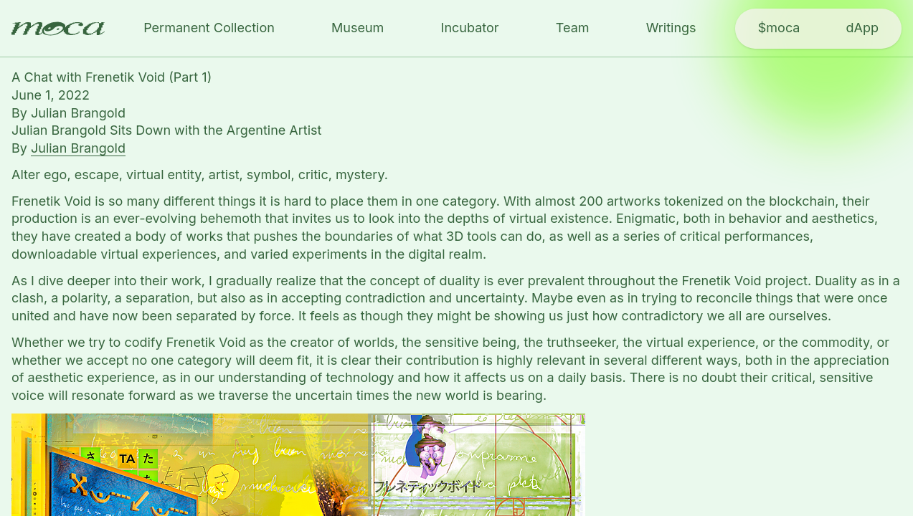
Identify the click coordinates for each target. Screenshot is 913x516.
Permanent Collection (209, 27)
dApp (862, 27)
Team (573, 27)
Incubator (470, 27)
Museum (357, 27)
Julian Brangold (78, 112)
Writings (671, 27)
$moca (779, 27)
